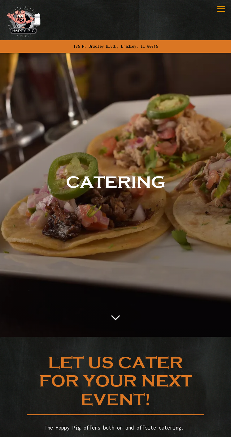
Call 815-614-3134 (116, 414)
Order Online (149, 428)
